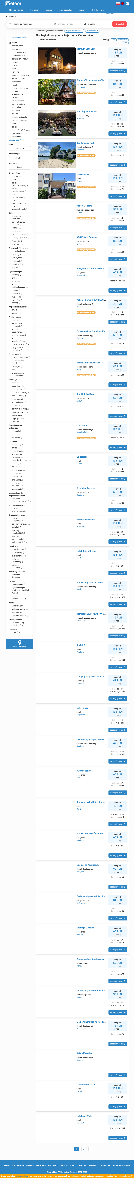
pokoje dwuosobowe (17, 189)
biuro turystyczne (17, 52)
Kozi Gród (81, 645)
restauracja (15, 136)
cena (11, 144)
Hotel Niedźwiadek (86, 519)
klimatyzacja (17, 257)
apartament (15, 49)
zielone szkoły (18, 542)
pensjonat (14, 97)
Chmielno (80, 150)
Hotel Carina (83, 174)
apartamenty (17, 176)
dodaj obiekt (105, 1166)
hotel (12, 68)
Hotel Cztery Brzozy (86, 551)
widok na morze (18, 615)
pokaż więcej (15, 140)
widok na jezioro (18, 609)
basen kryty (16, 386)
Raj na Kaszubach (85, 1053)
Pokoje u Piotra (84, 205)
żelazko (15, 267)
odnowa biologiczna (18, 88)
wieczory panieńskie (16, 537)
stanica (13, 113)
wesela (15, 527)
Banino (79, 777)
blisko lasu (16, 552)
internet (15, 228)
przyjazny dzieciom (16, 484)
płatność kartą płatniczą (16, 623)
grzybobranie (17, 395)
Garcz (79, 809)
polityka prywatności (64, 1166)
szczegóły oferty (117, 71)
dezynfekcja (17, 584)
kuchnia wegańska (19, 335)
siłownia (15, 437)
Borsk (79, 589)
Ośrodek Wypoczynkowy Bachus (93, 739)
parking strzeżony (19, 234)
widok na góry (18, 605)
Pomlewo (80, 652)
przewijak (16, 480)
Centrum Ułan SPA (86, 48)
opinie (125, 43)
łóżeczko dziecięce (20, 460)
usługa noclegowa (18, 120)
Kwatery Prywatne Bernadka (91, 990)
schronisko (15, 110)
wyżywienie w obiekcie (16, 348)
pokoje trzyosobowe (17, 201)
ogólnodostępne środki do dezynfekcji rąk (19, 590)
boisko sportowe (19, 392)
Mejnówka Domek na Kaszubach (93, 1022)
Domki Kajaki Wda (86, 394)
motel (13, 85)
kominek (15, 281)
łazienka (15, 261)
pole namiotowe (17, 104)
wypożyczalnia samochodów (17, 374)
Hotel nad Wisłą (84, 1116)
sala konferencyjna (19, 524)
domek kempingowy (18, 59)
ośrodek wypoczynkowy (16, 92)
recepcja (15, 366)
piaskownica (17, 470)
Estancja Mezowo (85, 927)
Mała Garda (82, 425)
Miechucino (81, 1029)
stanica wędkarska (18, 117)
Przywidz (80, 683)
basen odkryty (18, 389)
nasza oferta (90, 1166)
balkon (15, 254)
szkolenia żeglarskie (16, 575)
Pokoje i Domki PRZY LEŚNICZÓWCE (95, 300)
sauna (14, 434)
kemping (14, 72)
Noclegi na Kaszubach (88, 865)
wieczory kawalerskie (17, 531)
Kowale (80, 558)
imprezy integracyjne (17, 519)
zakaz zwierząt (18, 244)
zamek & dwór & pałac (19, 130)
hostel (13, 65)
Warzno (80, 966)
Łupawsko (81, 87)
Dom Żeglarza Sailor (87, 111)
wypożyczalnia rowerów (16, 419)
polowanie (16, 405)
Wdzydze (80, 118)
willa (12, 123)
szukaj (120, 24)
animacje (16, 444)
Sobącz (80, 997)
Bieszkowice (82, 275)
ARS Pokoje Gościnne (87, 237)
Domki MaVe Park (85, 143)
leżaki (14, 290)
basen (14, 382)
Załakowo (81, 338)
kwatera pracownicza (19, 75)
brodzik (15, 448)
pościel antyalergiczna (18, 509)
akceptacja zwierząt (15, 217)
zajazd (13, 127)
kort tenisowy (17, 402)
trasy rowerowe (18, 412)
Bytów (79, 56)
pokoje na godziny (19, 357)
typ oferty (13, 42)
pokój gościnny (16, 100)
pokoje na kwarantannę (17, 597)
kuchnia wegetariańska (18, 339)
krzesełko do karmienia (16, 455)
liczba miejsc (14, 154)
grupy (14, 632)
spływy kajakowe (19, 409)
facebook (9, 1166)
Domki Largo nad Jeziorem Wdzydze (95, 582)
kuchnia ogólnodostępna (19, 285)
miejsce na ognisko (15, 298)
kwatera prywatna (17, 78)
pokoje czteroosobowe (18, 184)
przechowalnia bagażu (16, 361)
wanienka (16, 489)
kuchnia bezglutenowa (18, 330)
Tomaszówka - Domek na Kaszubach (95, 331)
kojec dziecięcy (18, 451)
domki (14, 179)
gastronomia (15, 133)
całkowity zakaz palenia (17, 223)
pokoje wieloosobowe (18, 207)
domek (13, 62)
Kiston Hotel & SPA (86, 1084)
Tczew (79, 181)
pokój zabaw (17, 476)
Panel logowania (121, 1166)
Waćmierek (81, 903)
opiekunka (16, 466)
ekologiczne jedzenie (15, 324)
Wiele (79, 307)
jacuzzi (15, 431)
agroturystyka (16, 45)
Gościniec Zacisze (86, 488)
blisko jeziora (17, 549)
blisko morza (17, 556)
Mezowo (80, 934)
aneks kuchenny (18, 251)
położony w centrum (15, 566)
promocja (12, 163)
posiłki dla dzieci (19, 344)
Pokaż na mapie (20, 644)
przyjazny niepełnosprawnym (20, 499)
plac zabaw (16, 473)
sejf (13, 369)
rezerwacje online (18, 37)
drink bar (15, 320)
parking (15, 231)
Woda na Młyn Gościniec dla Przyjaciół (96, 896)
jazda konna (17, 399)
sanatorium (15, 107)
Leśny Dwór (82, 708)
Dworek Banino (84, 770)
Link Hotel (82, 457)
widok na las (17, 612)
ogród (14, 302)
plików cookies (22, 1176)
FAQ (49, 1166)
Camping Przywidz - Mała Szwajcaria (95, 676)
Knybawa (80, 1123)
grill (13, 278)
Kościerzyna (81, 621)
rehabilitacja (17, 241)
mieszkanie (15, 81)
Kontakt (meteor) (25, 1166)
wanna (15, 313)
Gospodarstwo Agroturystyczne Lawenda (97, 959)
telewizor (16, 264)
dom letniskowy (17, 55)
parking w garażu (19, 237)
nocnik (15, 463)
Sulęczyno (81, 715)
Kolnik (79, 244)
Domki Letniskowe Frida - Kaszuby (94, 362)
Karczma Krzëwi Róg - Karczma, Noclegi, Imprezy (101, 802)
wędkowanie (17, 415)
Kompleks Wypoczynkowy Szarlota (94, 613)
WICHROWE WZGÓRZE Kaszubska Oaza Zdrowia (101, 833)
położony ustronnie (16, 560)
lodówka (15, 293)
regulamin (41, 1166)
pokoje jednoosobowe (18, 195)
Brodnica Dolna (83, 432)
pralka (14, 310)
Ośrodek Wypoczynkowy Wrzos (92, 80)
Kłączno (80, 1060)
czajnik (15, 274)
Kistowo (80, 1091)
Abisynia (80, 401)
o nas (79, 1166)
